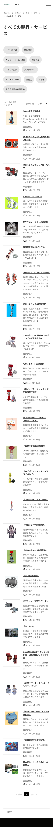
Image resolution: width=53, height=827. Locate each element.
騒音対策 (28, 49)
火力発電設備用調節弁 (15, 89)
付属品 (29, 79)
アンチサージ (30, 69)
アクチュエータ (12, 79)
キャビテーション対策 (15, 59)
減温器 (41, 79)
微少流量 (35, 59)
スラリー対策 (11, 69)
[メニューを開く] (48, 4)
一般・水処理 (11, 49)
